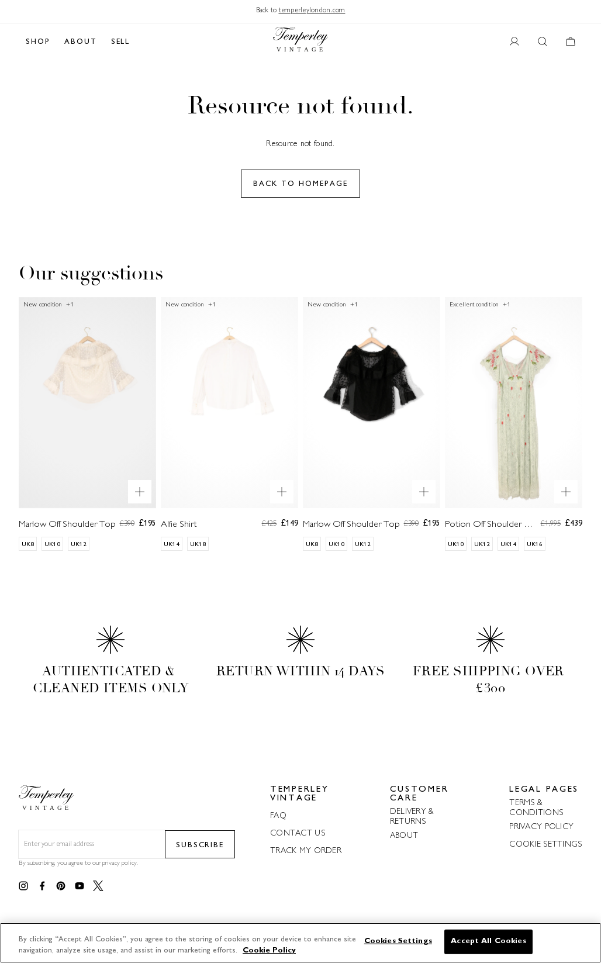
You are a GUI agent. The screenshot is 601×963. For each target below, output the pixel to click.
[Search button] (542, 42)
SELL (120, 42)
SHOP (38, 42)
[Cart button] (570, 42)
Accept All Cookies (488, 941)
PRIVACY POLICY (541, 827)
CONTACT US (297, 833)
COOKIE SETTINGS (545, 844)
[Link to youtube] (79, 886)
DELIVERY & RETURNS (412, 817)
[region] (300, 943)
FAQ (278, 816)
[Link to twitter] (98, 886)
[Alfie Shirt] (229, 433)
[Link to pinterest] (60, 886)
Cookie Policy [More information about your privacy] (269, 950)
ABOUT (80, 42)
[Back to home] (300, 42)
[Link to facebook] (42, 886)
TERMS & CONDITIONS (536, 808)
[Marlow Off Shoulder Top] (87, 433)
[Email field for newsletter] (92, 845)
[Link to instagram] (23, 886)
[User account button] (514, 42)
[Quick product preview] (139, 491)
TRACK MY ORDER (305, 851)
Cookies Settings (398, 941)
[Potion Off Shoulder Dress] (513, 433)
